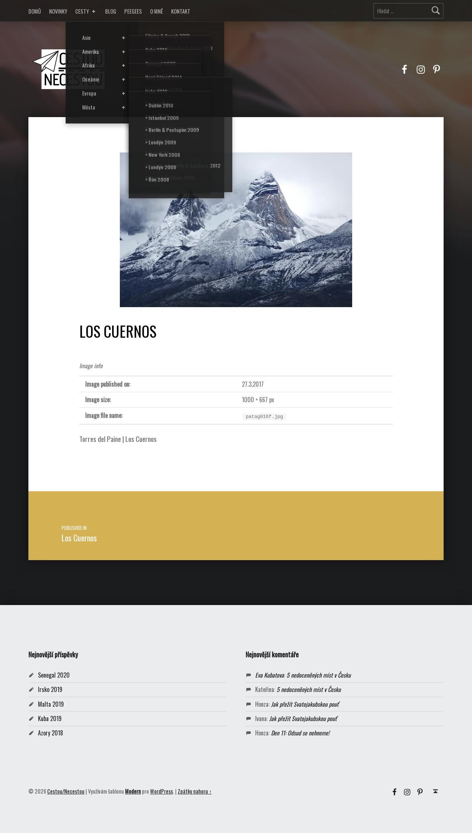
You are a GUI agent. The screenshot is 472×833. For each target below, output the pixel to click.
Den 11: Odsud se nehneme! (300, 732)
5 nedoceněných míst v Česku (319, 675)
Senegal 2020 (54, 675)
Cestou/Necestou (65, 791)
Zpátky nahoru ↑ (195, 791)
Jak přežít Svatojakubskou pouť (305, 704)
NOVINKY (58, 11)
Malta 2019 (51, 704)
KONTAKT (180, 11)
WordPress (161, 791)
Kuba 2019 (50, 718)
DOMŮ (34, 11)
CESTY (86, 11)
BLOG (110, 11)
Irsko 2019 (50, 689)
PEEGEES (133, 11)
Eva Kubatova (269, 675)
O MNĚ (156, 11)
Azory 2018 (50, 732)
